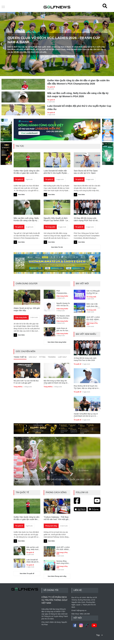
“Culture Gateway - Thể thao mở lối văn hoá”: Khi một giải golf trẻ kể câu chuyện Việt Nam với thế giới (56, 518)
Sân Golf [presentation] (33, 357)
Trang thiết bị (18, 387)
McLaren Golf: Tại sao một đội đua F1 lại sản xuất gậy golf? (26, 382)
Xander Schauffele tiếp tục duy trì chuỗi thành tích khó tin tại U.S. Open (86, 415)
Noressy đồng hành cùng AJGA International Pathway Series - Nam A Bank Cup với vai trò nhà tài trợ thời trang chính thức (63, 562)
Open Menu (3, 7)
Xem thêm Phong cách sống (57, 576)
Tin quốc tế (51, 87)
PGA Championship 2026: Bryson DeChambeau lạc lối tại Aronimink (62, 292)
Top (98, 635)
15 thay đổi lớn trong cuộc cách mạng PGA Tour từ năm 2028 (86, 219)
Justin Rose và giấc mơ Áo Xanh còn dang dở (62, 329)
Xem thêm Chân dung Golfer (57, 342)
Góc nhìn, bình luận (22, 474)
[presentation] (1, 44)
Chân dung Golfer (21, 317)
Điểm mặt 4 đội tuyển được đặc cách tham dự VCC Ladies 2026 (93, 305)
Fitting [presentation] (42, 357)
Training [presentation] (52, 357)
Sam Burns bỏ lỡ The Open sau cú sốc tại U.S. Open (86, 172)
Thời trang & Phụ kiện (92, 323)
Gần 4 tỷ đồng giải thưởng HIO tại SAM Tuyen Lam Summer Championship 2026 (93, 292)
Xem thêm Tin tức (57, 247)
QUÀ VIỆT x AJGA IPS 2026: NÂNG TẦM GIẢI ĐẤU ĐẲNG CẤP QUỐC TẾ (93, 318)
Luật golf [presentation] (62, 357)
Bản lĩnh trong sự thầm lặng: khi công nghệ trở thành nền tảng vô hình (55, 382)
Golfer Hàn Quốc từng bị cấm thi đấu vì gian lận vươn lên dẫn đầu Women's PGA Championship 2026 (78, 82)
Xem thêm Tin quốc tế (27, 573)
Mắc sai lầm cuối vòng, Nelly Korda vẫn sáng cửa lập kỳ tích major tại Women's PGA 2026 (77, 95)
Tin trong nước (50, 227)
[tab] (20, 357)
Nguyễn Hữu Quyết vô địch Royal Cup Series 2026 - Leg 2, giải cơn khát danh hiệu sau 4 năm (57, 219)
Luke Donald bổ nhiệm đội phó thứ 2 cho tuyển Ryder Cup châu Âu (79, 107)
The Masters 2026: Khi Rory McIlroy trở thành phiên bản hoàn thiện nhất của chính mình (63, 317)
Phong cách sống (51, 526)
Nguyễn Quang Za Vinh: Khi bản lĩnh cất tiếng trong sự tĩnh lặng (63, 304)
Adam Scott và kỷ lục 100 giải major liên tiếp (27, 309)
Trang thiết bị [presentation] (20, 357)
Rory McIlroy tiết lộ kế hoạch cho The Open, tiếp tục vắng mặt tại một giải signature (87, 387)
